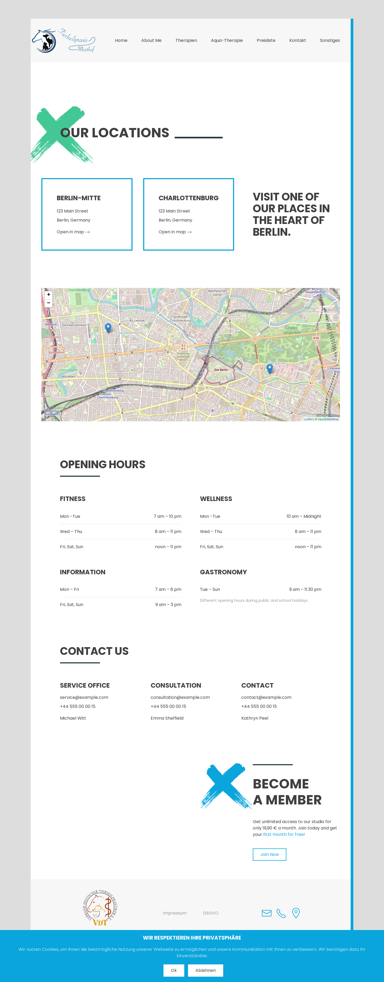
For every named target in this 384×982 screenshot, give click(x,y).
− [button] (48, 303)
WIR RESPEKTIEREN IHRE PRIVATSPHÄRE (192, 937)
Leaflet (308, 419)
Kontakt (297, 40)
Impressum (175, 913)
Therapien (186, 40)
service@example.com (84, 697)
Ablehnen (205, 970)
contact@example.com (266, 697)
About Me (151, 40)
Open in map (70, 232)
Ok (174, 970)
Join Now (269, 854)
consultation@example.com (180, 697)
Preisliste (266, 40)
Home (121, 40)
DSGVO (210, 913)
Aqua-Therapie (227, 40)
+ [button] (48, 295)
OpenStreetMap (328, 419)
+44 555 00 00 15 (77, 706)
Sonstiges (330, 40)
